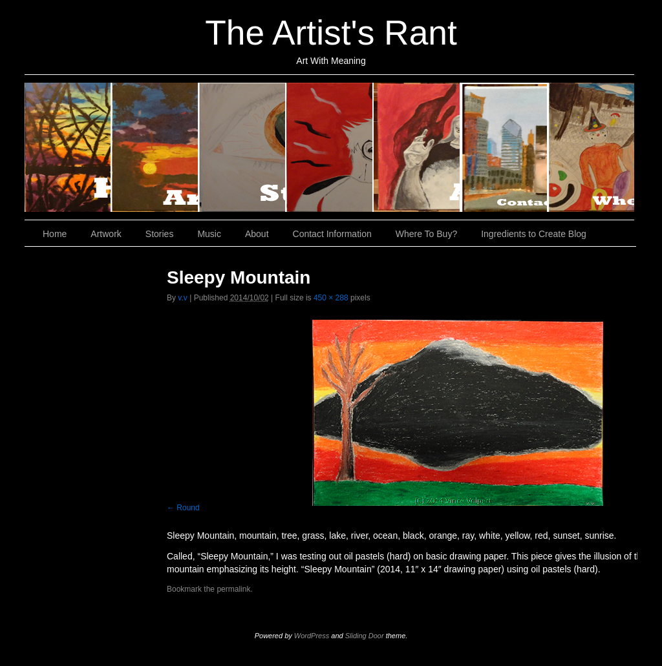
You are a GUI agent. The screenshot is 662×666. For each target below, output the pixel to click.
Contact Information (504, 147)
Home (68, 147)
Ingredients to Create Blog (533, 234)
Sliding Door (364, 636)
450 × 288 (331, 297)
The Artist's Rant (331, 33)
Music (330, 147)
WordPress (311, 636)
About (417, 147)
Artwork (155, 147)
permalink (233, 589)
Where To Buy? (591, 147)
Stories (242, 147)
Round (187, 507)
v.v (182, 297)
